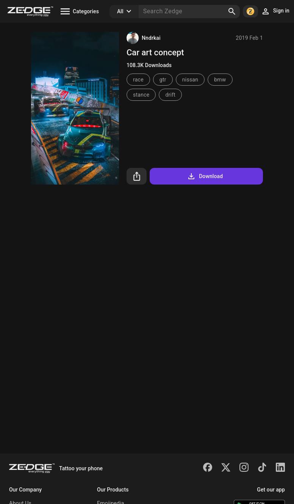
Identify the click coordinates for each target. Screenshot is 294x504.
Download (205, 176)
